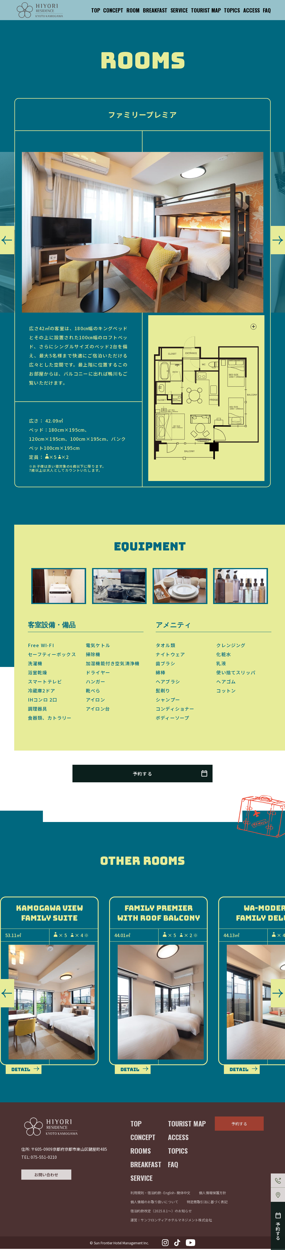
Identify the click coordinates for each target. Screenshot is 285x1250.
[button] (7, 240)
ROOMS (140, 1152)
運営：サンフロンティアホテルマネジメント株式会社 (171, 1221)
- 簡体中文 (182, 1193)
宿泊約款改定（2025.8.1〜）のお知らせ (161, 1211)
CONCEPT (113, 10)
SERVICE (179, 10)
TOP (95, 10)
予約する (239, 1125)
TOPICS (232, 10)
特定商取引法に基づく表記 (207, 1202)
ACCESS (251, 10)
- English (167, 1193)
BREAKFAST (155, 10)
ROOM (133, 10)
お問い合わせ (46, 1176)
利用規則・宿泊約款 (145, 1193)
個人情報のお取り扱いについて (154, 1202)
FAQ (267, 10)
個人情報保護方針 (212, 1193)
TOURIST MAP (206, 10)
